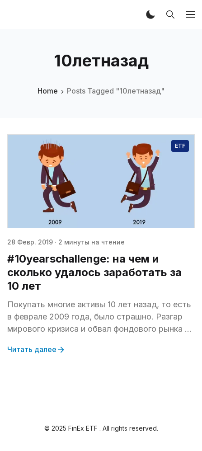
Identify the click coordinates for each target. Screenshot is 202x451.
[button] (150, 14)
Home (48, 90)
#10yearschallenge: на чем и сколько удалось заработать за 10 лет (94, 272)
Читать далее (36, 350)
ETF (180, 145)
